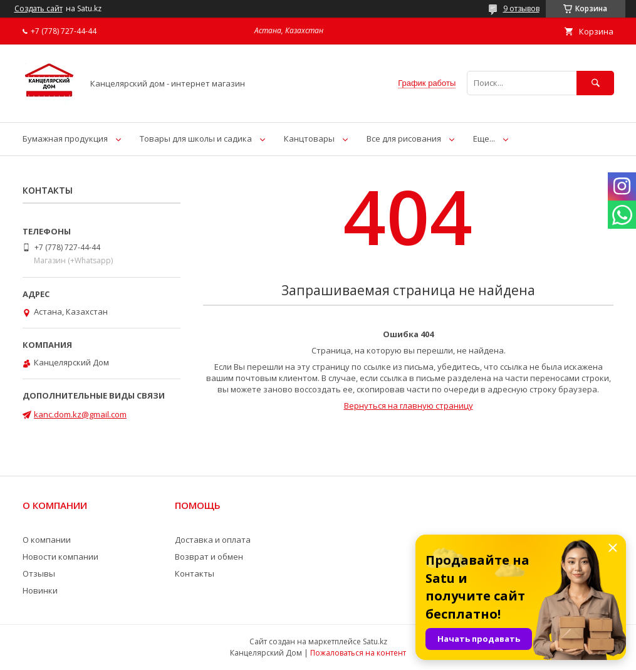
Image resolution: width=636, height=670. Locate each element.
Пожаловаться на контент (358, 652)
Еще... (484, 138)
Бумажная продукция (65, 138)
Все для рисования (404, 138)
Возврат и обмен (209, 556)
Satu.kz (375, 641)
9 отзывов (521, 8)
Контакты (194, 573)
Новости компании (60, 556)
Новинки (40, 590)
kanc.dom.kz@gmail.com (80, 414)
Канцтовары (309, 138)
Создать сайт (38, 8)
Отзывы (39, 573)
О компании (47, 539)
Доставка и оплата (213, 539)
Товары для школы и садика (196, 138)
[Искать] (595, 83)
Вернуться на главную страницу (408, 405)
